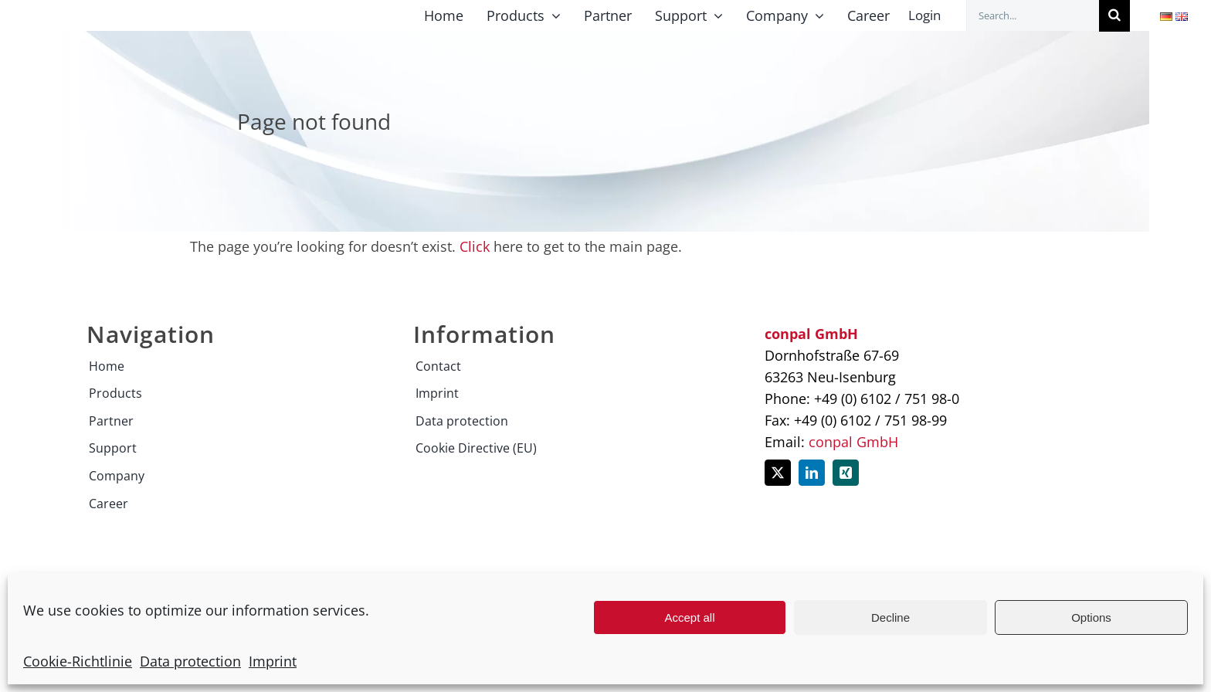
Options (1091, 617)
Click (475, 246)
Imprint (273, 661)
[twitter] (778, 473)
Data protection (190, 661)
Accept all (689, 617)
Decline (890, 617)
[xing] (846, 473)
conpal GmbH (853, 441)
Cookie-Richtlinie (77, 661)
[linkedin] (812, 473)
